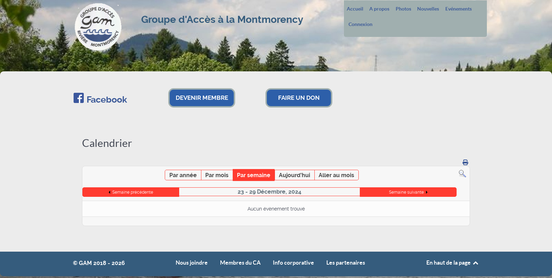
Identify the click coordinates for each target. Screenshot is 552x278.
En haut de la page (452, 262)
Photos (403, 9)
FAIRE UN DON (299, 97)
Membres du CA (240, 263)
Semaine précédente (132, 192)
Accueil (355, 9)
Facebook (107, 100)
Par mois (216, 175)
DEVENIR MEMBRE (202, 97)
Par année (183, 175)
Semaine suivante (406, 192)
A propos (379, 9)
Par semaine (253, 175)
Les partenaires (345, 263)
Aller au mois (336, 175)
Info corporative (293, 263)
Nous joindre (192, 263)
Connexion (360, 24)
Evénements (458, 9)
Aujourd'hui (294, 175)
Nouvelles (428, 9)
